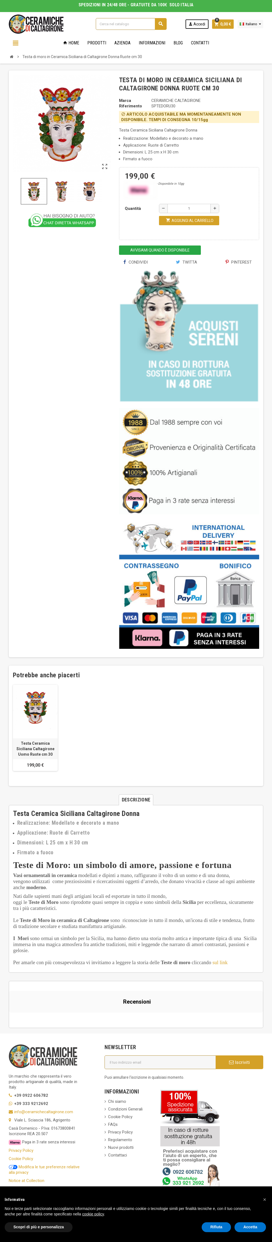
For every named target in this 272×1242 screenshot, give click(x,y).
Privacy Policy (21, 1150)
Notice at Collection (26, 1180)
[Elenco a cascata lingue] (250, 24)
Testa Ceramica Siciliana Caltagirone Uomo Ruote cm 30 (35, 748)
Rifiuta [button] (216, 1227)
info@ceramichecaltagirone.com (43, 1111)
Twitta (186, 262)
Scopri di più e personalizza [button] (38, 1227)
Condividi (135, 262)
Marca (125, 100)
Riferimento (130, 106)
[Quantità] (189, 208)
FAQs (113, 1124)
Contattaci (117, 1155)
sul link (219, 962)
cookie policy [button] (93, 1214)
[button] (9, 1018)
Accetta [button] (250, 1227)
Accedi (196, 24)
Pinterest (238, 262)
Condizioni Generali (125, 1109)
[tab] (136, 799)
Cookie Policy (21, 1158)
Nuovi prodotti (121, 1147)
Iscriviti (239, 1062)
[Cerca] (131, 24)
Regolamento (120, 1139)
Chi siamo (117, 1101)
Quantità (133, 208)
